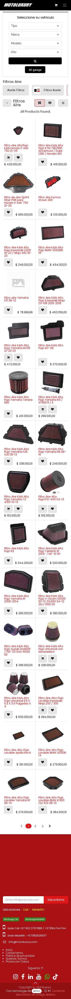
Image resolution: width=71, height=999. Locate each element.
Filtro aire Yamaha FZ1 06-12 (16, 299)
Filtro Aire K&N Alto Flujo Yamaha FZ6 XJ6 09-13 (16, 451)
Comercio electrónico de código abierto (40, 992)
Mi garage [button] (35, 70)
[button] (8, 157)
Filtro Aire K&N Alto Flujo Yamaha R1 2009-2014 (16, 598)
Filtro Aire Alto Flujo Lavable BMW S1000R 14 (52, 752)
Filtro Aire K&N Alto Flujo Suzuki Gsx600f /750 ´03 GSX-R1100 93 (17, 650)
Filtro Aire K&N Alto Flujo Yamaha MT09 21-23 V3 (17, 348)
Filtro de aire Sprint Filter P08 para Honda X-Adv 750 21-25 (16, 201)
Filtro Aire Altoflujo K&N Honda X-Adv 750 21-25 (16, 148)
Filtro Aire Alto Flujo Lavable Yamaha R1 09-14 (17, 800)
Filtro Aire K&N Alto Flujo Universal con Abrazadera (50, 648)
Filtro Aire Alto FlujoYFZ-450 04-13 (51, 497)
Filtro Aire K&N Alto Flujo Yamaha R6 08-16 (52, 451)
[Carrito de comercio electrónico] (56, 5)
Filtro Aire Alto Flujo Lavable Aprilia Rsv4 (17, 751)
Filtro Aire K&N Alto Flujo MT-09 (50, 346)
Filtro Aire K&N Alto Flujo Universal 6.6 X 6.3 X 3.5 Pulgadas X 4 (17, 702)
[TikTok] (55, 976)
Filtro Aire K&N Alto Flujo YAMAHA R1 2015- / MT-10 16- (50, 551)
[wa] (47, 976)
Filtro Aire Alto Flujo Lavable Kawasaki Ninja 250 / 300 (50, 700)
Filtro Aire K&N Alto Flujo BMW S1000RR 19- (50, 250)
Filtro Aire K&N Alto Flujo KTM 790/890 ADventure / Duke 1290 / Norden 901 (50, 149)
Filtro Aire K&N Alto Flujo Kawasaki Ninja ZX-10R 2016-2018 (51, 300)
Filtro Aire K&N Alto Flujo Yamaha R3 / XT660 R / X (50, 399)
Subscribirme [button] (56, 899)
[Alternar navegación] (64, 5)
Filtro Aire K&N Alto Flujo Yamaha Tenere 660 (18, 399)
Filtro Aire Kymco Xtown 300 (49, 198)
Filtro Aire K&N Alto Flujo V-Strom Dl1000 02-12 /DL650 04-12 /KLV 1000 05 (52, 600)
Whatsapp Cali (11, 919)
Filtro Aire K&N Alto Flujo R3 (16, 549)
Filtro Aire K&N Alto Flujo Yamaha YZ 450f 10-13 (16, 499)
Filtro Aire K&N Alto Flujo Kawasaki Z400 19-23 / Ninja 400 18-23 (17, 252)
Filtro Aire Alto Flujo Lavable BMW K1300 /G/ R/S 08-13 (51, 800)
